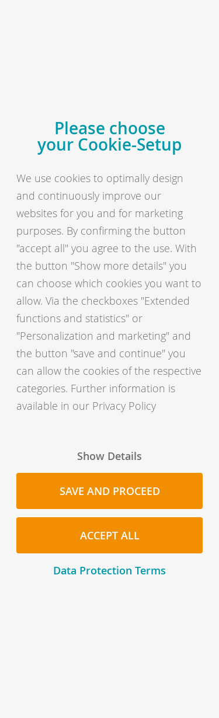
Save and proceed (110, 491)
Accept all (110, 535)
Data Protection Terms (109, 570)
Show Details (109, 456)
